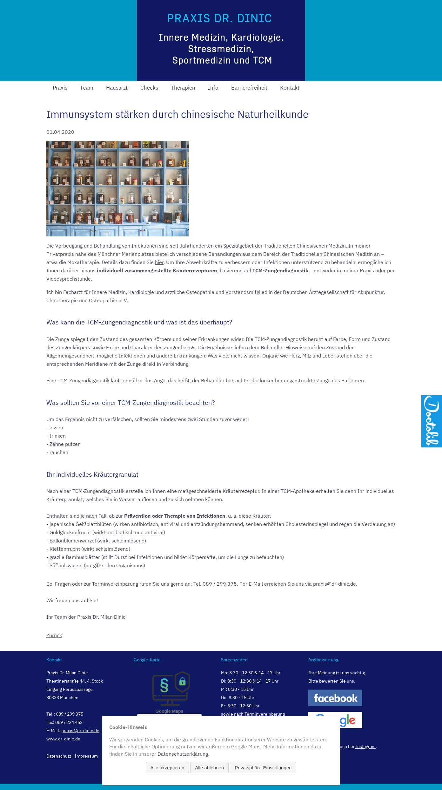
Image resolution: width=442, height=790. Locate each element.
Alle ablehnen (209, 767)
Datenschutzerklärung (182, 754)
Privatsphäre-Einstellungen (263, 767)
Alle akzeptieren (167, 767)
